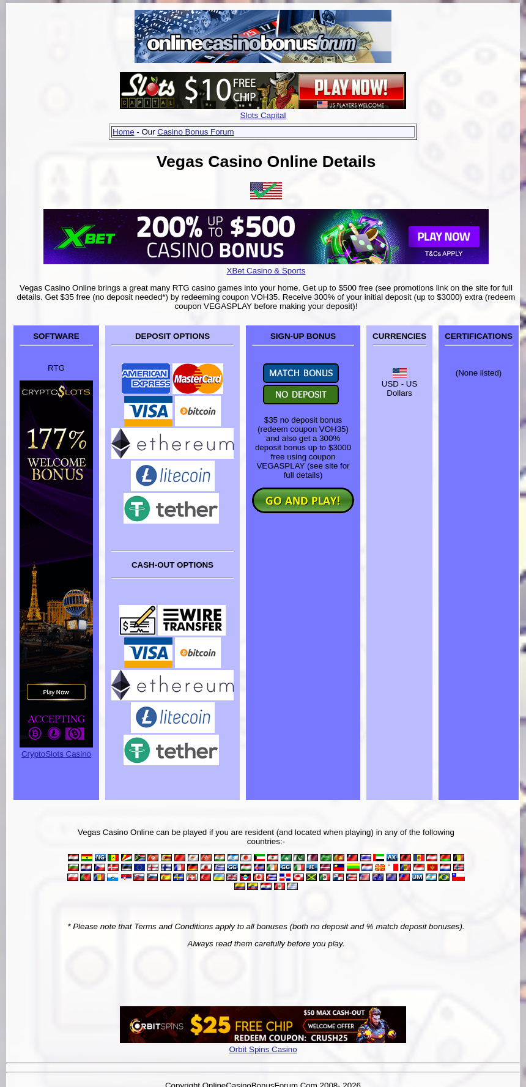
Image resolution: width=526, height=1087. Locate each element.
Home (124, 131)
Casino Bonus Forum (195, 131)
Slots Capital (263, 115)
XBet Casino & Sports (266, 270)
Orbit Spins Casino (263, 1049)
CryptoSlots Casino (56, 754)
